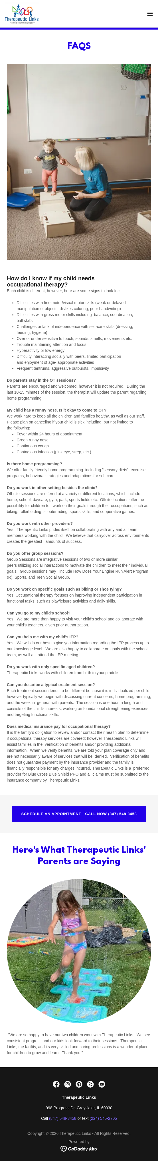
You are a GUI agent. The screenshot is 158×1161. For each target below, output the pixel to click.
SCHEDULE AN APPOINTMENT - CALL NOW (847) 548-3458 (79, 814)
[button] (150, 13)
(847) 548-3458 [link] (62, 1118)
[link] (22, 13)
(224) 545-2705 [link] (103, 1118)
